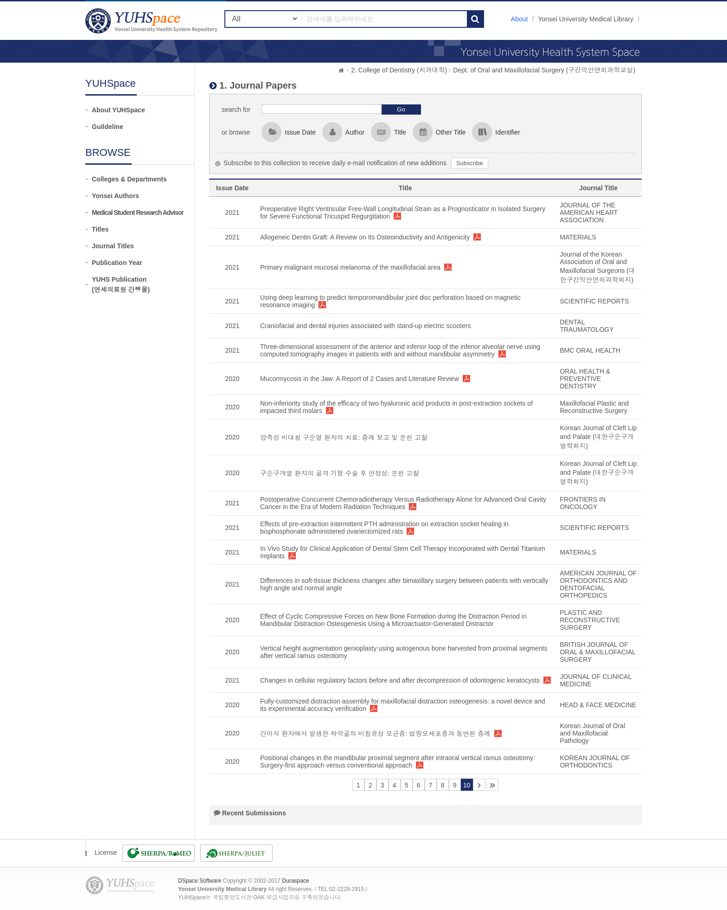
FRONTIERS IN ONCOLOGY (583, 503)
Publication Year (117, 262)
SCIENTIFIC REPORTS (594, 301)
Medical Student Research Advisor (138, 212)
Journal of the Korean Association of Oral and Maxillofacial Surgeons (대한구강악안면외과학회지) (597, 267)
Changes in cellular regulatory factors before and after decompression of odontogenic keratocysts (400, 680)
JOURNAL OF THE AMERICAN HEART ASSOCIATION (589, 212)
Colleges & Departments (129, 179)
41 (492, 785)
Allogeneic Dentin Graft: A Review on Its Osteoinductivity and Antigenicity (365, 237)
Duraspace (295, 881)
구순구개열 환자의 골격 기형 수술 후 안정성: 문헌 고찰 (339, 473)
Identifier (507, 132)
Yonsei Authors (115, 196)
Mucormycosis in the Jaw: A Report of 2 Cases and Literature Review (359, 378)
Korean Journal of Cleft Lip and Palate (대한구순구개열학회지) (598, 437)
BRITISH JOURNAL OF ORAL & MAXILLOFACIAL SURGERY (597, 652)
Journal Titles (113, 246)
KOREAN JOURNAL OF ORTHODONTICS (595, 761)
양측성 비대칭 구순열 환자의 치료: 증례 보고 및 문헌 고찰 (343, 437)
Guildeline (107, 126)
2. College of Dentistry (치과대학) (399, 70)
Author (354, 132)
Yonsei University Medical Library (585, 19)
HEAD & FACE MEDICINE (598, 705)
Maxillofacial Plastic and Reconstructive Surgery (594, 407)
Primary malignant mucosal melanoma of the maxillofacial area (350, 267)
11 (479, 785)
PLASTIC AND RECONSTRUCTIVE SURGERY (590, 620)
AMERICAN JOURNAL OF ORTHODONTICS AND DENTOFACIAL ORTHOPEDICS (598, 584)
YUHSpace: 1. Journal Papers (152, 20)
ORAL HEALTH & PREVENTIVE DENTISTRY (585, 379)
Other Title (451, 132)
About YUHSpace (118, 110)
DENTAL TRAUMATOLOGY (586, 325)
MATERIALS (578, 237)
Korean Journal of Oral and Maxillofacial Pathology (592, 733)
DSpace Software (199, 881)
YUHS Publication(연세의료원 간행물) (121, 284)
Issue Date (300, 132)
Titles (100, 229)
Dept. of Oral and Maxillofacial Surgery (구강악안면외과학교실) (544, 70)
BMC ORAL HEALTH (590, 350)
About (519, 19)
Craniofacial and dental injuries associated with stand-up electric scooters (365, 325)
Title (400, 132)
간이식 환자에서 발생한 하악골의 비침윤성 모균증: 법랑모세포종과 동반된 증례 (375, 733)
